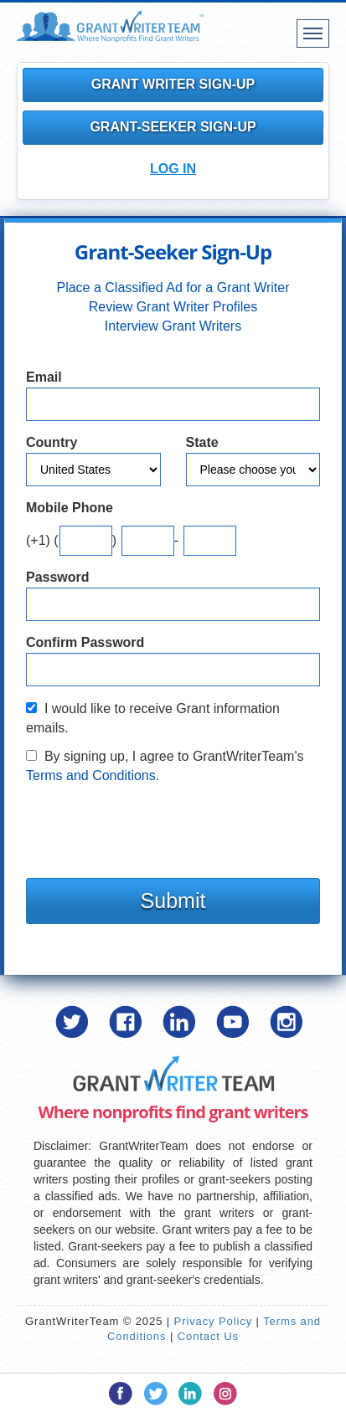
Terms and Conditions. (92, 775)
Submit (173, 900)
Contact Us (208, 1336)
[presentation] (153, 827)
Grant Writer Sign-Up (173, 84)
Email (44, 377)
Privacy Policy (213, 1321)
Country (51, 442)
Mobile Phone (69, 508)
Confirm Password (85, 642)
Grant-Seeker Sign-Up (173, 127)
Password (58, 577)
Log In (173, 169)
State (202, 442)
